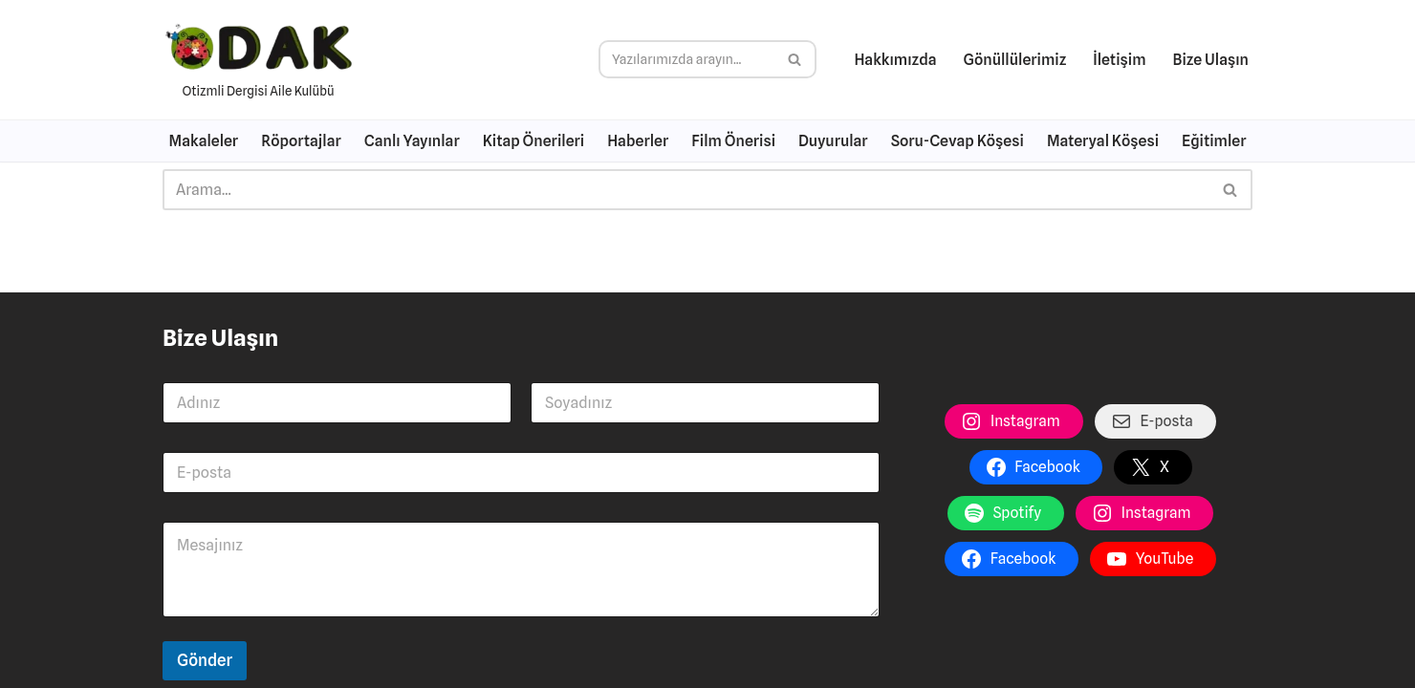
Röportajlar (301, 141)
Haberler (637, 141)
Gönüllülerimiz (1015, 60)
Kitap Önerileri (533, 141)
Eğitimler (1214, 141)
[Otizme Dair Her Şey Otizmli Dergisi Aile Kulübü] (258, 59)
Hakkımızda (895, 60)
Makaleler (204, 141)
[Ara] (686, 59)
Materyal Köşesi (1103, 141)
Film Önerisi (733, 141)
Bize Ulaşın (1211, 60)
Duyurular (833, 141)
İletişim (1119, 60)
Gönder (204, 660)
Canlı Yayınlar (412, 141)
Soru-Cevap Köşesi (957, 141)
